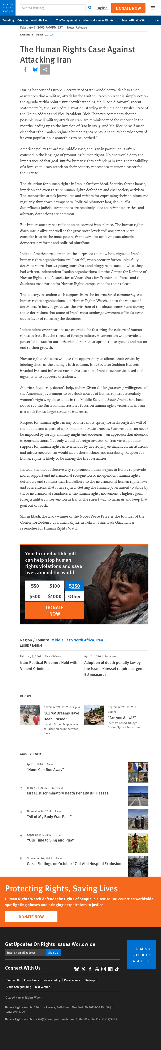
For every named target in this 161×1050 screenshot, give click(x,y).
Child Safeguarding (19, 986)
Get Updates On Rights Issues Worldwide (50, 943)
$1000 (55, 596)
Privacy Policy (52, 980)
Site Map (89, 980)
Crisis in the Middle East (35, 20)
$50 (35, 585)
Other (74, 596)
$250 (74, 585)
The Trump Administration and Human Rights (87, 20)
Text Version (42, 986)
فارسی (49, 34)
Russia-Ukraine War (136, 20)
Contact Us (14, 980)
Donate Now (128, 8)
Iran (99, 640)
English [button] (102, 7)
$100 (54, 585)
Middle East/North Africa (72, 640)
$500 (35, 596)
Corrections (31, 980)
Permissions (72, 980)
